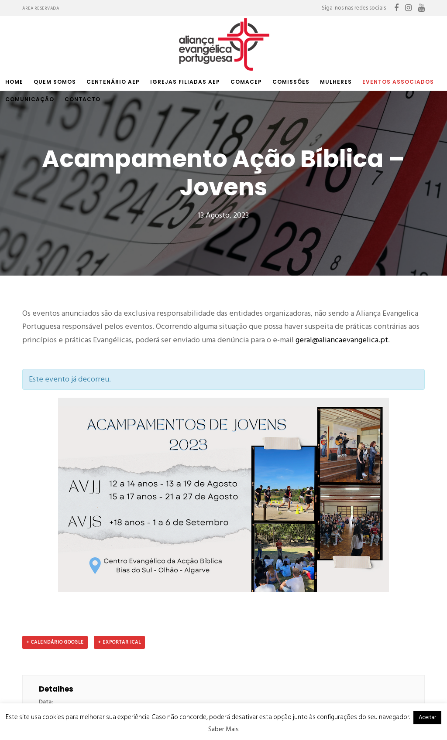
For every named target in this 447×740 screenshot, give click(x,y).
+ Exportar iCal (119, 536)
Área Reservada (40, 8)
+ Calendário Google (55, 536)
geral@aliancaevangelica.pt (342, 233)
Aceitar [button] (427, 717)
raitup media (244, 703)
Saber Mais (223, 729)
